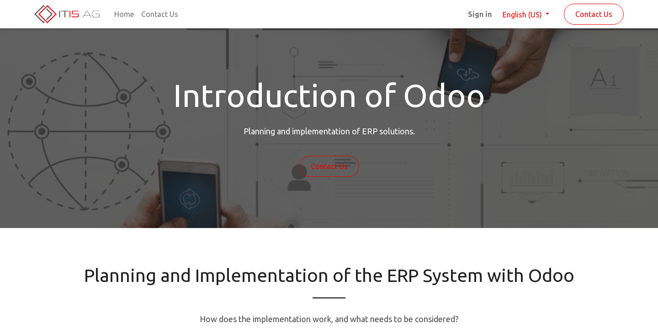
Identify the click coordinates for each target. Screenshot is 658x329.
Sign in (480, 14)
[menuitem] (124, 14)
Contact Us (593, 14)
